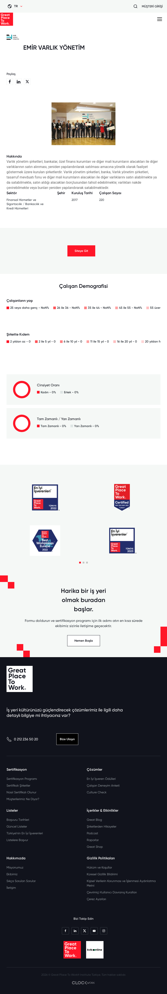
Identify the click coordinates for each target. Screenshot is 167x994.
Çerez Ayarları (96, 899)
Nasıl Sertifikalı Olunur (21, 792)
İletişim (11, 887)
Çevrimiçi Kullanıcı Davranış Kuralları (112, 892)
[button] (80, 562)
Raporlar (93, 840)
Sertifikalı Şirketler (18, 785)
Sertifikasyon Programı (22, 778)
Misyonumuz (15, 867)
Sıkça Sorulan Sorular (21, 881)
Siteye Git (81, 251)
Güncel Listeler (17, 826)
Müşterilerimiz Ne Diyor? (23, 799)
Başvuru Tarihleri (18, 819)
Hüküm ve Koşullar (99, 867)
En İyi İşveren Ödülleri (101, 778)
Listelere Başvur (17, 840)
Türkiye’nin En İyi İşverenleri (25, 833)
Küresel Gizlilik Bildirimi (102, 874)
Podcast (92, 833)
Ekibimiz (12, 874)
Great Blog (94, 819)
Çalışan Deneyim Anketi (103, 785)
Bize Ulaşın (67, 739)
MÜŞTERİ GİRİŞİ (152, 6)
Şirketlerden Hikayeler (101, 826)
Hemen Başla (83, 641)
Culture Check (97, 792)
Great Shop (95, 846)
